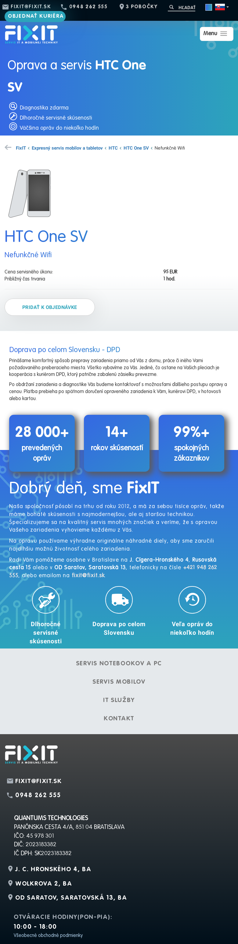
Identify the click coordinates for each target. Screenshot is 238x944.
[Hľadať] (181, 7)
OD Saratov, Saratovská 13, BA (71, 898)
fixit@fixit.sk (31, 7)
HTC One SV (136, 148)
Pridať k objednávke (49, 307)
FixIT (21, 148)
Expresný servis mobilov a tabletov (67, 148)
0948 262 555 (88, 7)
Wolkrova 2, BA (43, 884)
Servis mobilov (119, 682)
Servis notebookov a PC (119, 664)
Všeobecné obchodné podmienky (48, 935)
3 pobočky (142, 7)
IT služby (119, 700)
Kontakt (119, 719)
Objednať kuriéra (36, 16)
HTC (113, 148)
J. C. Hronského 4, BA (53, 870)
